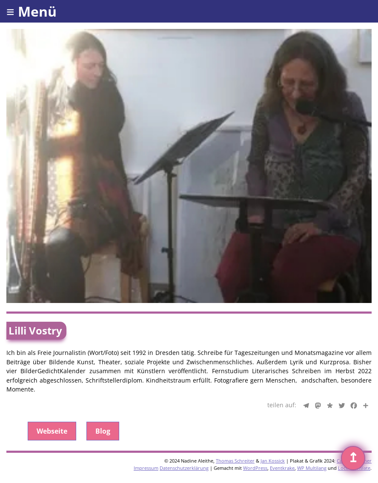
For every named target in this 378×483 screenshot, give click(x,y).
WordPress (255, 468)
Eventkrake (282, 468)
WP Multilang (311, 468)
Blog (102, 431)
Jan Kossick (273, 460)
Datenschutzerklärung (184, 468)
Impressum (146, 468)
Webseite (52, 431)
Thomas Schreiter (235, 460)
